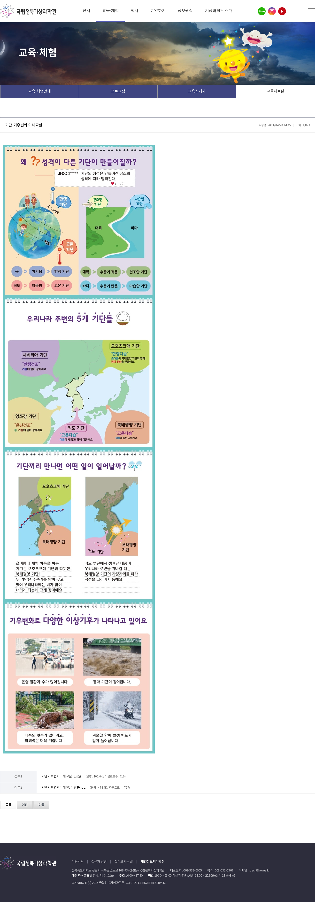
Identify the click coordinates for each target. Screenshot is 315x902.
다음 (41, 805)
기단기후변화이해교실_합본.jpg (63, 788)
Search (300, 11)
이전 (25, 805)
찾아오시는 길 (124, 862)
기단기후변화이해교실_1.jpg (61, 776)
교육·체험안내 (39, 91)
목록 (8, 805)
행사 (134, 10)
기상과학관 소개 (218, 10)
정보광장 (185, 10)
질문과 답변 (99, 862)
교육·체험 (110, 10)
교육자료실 (275, 91)
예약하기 (158, 10)
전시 (86, 10)
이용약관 (78, 862)
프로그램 (118, 91)
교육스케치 (197, 91)
